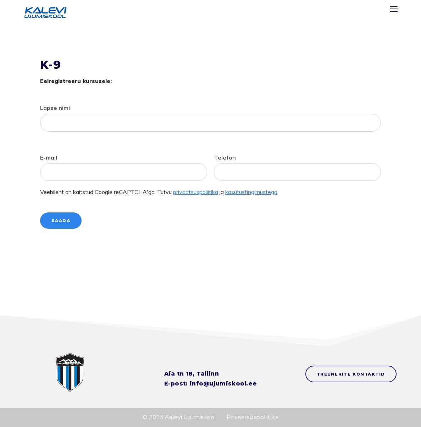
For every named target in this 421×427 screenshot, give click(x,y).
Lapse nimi (55, 107)
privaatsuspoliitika (195, 191)
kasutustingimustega (251, 191)
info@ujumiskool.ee (223, 383)
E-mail (48, 157)
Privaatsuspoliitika (252, 417)
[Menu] (395, 10)
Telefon (225, 157)
